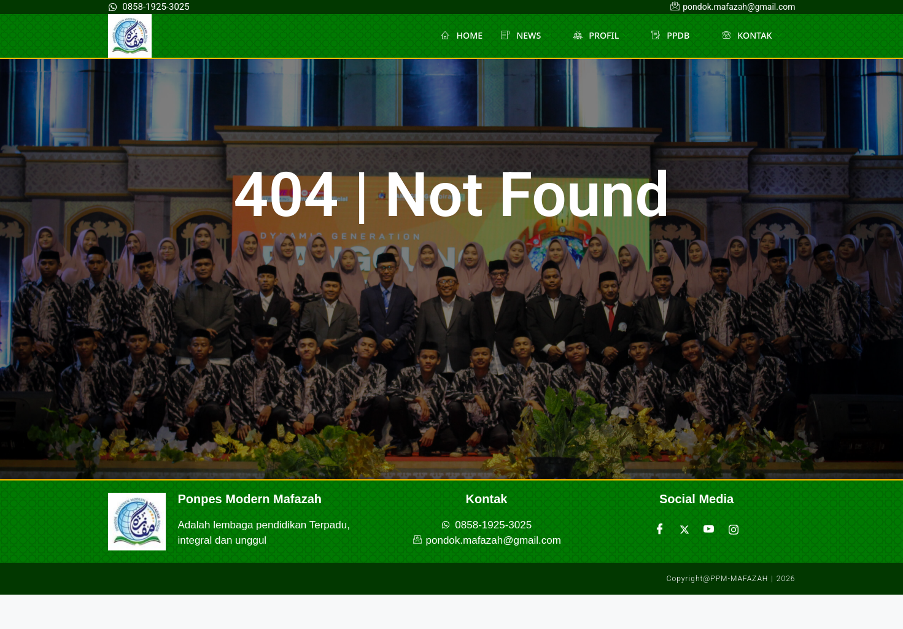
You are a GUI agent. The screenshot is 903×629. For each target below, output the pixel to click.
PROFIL (596, 36)
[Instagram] (733, 529)
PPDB (672, 36)
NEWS (518, 36)
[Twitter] (684, 529)
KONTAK (750, 36)
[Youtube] (709, 529)
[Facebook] (660, 529)
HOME (452, 36)
